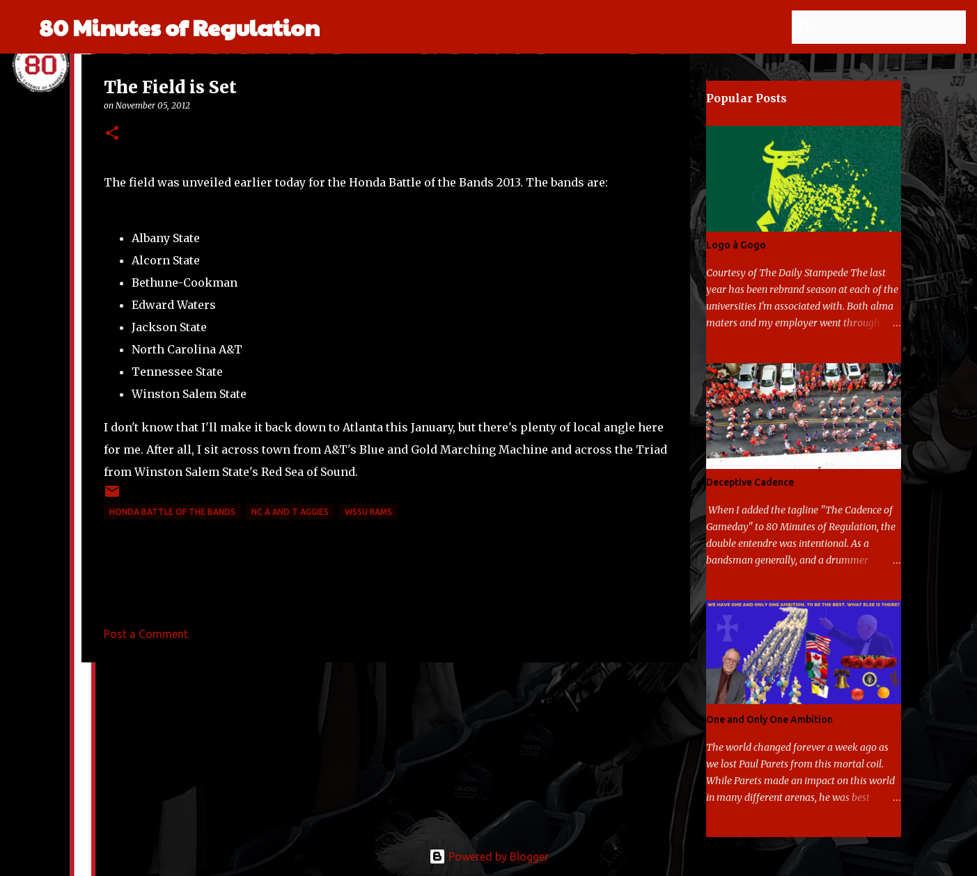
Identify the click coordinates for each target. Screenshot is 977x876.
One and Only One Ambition (769, 719)
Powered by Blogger (489, 856)
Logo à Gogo (736, 244)
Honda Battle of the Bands (172, 511)
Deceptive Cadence (750, 482)
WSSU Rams (368, 511)
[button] (112, 134)
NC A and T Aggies (290, 511)
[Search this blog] (893, 27)
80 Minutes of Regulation (179, 26)
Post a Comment (146, 634)
